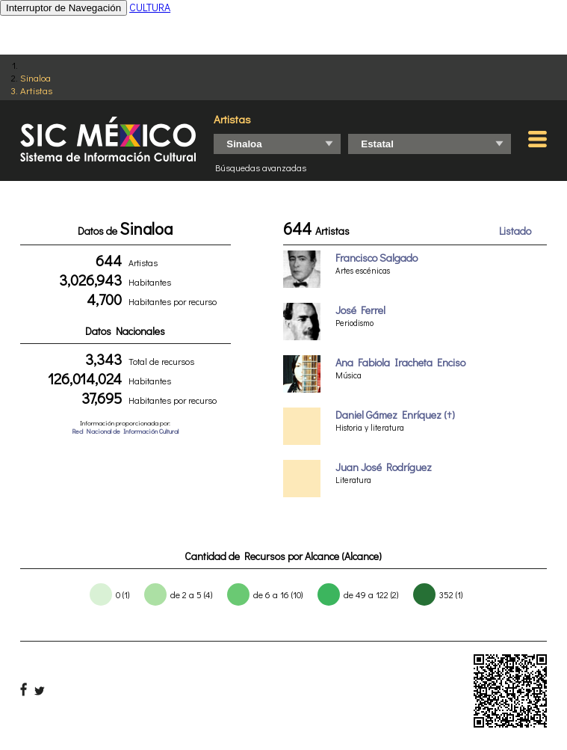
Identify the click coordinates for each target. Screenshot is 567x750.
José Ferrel (360, 310)
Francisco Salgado (376, 257)
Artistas (36, 90)
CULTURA (149, 7)
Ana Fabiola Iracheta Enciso (400, 362)
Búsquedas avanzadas (260, 167)
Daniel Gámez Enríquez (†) (395, 415)
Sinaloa (35, 77)
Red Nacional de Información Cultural (125, 431)
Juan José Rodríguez (383, 467)
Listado (515, 231)
